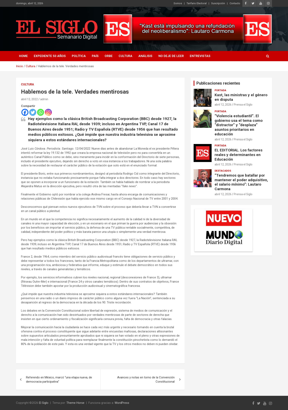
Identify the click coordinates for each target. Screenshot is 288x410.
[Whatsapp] (40, 112)
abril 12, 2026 (223, 104)
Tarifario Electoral (197, 3)
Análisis (145, 56)
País (95, 56)
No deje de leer (171, 56)
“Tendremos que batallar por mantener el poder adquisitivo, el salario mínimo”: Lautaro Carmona (241, 182)
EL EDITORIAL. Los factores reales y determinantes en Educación (238, 155)
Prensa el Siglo (243, 104)
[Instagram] (48, 112)
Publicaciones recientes (218, 83)
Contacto (235, 3)
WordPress (122, 403)
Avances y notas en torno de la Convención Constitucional (146, 379)
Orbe (109, 56)
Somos (178, 3)
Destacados (223, 170)
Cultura (125, 56)
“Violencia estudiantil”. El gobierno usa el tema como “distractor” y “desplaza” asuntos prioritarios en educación (239, 125)
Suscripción (218, 3)
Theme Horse (75, 403)
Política (79, 56)
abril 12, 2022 (29, 99)
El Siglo (43, 403)
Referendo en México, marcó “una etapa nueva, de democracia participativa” (59, 379)
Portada (220, 90)
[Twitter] (32, 112)
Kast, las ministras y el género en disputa (241, 97)
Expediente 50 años (50, 56)
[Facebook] (24, 112)
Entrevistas (200, 56)
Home (23, 56)
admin (44, 99)
